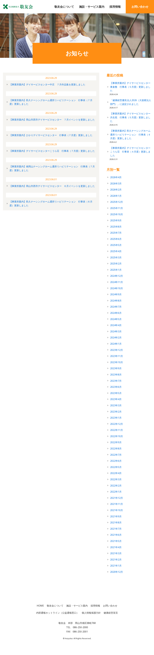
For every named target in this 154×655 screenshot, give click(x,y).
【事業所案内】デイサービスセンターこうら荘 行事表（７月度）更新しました (52, 151)
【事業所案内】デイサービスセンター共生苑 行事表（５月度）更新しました (130, 117)
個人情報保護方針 (91, 612)
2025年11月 (116, 208)
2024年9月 (116, 294)
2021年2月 (116, 559)
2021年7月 (116, 528)
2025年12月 (116, 202)
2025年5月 (116, 245)
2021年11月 (116, 504)
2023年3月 (116, 405)
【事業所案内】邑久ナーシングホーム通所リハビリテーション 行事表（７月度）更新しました (50, 102)
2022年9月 (116, 442)
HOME (40, 605)
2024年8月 (116, 300)
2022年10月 (116, 436)
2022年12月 (116, 424)
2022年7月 (116, 454)
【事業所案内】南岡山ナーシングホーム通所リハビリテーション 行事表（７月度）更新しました (52, 168)
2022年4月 (116, 473)
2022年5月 (116, 467)
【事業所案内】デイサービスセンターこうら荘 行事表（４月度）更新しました (130, 151)
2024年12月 (116, 275)
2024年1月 (116, 343)
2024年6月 (116, 313)
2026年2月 (116, 189)
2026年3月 (116, 183)
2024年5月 (116, 319)
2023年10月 (116, 362)
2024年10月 (116, 288)
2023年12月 (116, 350)
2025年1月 (116, 269)
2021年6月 (116, 534)
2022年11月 (116, 430)
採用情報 (115, 7)
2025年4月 (116, 251)
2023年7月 (116, 380)
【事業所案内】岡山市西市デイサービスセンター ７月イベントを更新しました (52, 119)
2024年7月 (116, 306)
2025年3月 (116, 257)
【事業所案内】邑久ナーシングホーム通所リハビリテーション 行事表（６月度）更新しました (50, 203)
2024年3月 (116, 331)
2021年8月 (116, 522)
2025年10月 (116, 214)
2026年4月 (116, 177)
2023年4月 (116, 399)
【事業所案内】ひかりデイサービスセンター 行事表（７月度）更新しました (50, 135)
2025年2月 (116, 263)
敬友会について (64, 7)
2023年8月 (116, 374)
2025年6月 (116, 239)
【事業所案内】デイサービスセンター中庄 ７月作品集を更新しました (47, 84)
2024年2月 (116, 337)
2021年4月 (116, 547)
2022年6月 (116, 460)
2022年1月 (116, 491)
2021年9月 (116, 516)
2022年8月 (116, 448)
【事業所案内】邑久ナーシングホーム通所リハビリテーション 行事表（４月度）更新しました (130, 134)
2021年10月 (116, 510)
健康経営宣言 (111, 612)
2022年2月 (116, 485)
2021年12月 (116, 498)
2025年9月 (116, 220)
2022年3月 (116, 479)
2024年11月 (116, 282)
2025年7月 (116, 232)
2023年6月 (116, 386)
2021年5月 (116, 541)
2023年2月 (116, 411)
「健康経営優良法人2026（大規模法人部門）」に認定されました (130, 102)
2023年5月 (116, 393)
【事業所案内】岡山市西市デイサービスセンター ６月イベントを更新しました (52, 186)
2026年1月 (116, 195)
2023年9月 (116, 368)
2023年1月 (116, 417)
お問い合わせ (139, 7)
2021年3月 (116, 553)
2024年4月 (116, 325)
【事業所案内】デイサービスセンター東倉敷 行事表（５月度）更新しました (130, 86)
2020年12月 (116, 571)
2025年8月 (116, 226)
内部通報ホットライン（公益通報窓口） (57, 612)
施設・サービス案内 (91, 7)
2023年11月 (116, 356)
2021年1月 (116, 565)
